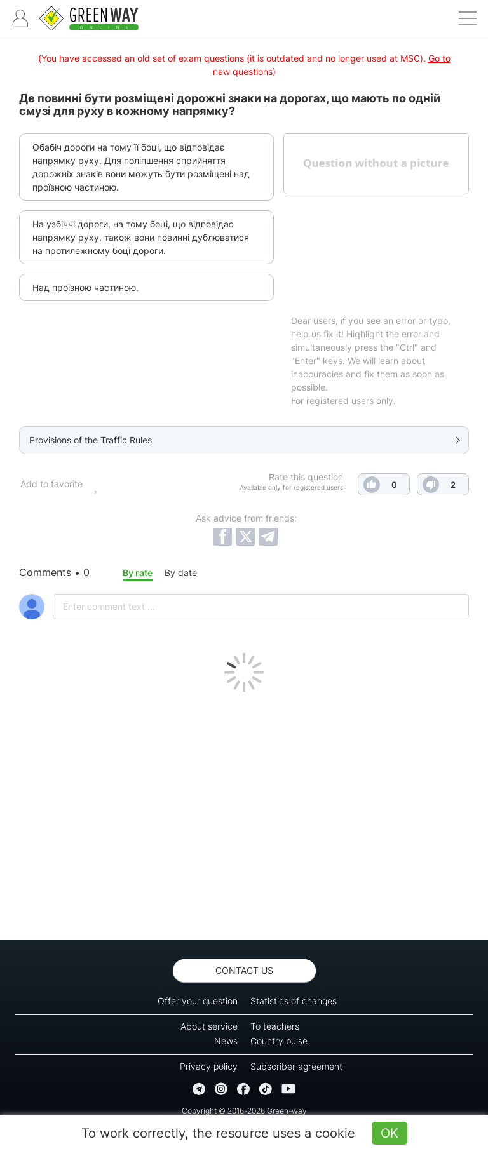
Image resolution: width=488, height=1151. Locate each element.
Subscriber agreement (296, 1066)
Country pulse (279, 1041)
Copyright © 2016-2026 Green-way (244, 1110)
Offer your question (198, 1001)
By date (181, 572)
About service (209, 1026)
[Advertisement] (244, 813)
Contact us (244, 970)
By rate (137, 572)
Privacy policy (209, 1066)
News (226, 1041)
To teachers (274, 1026)
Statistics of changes (293, 1001)
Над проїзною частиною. (85, 287)
